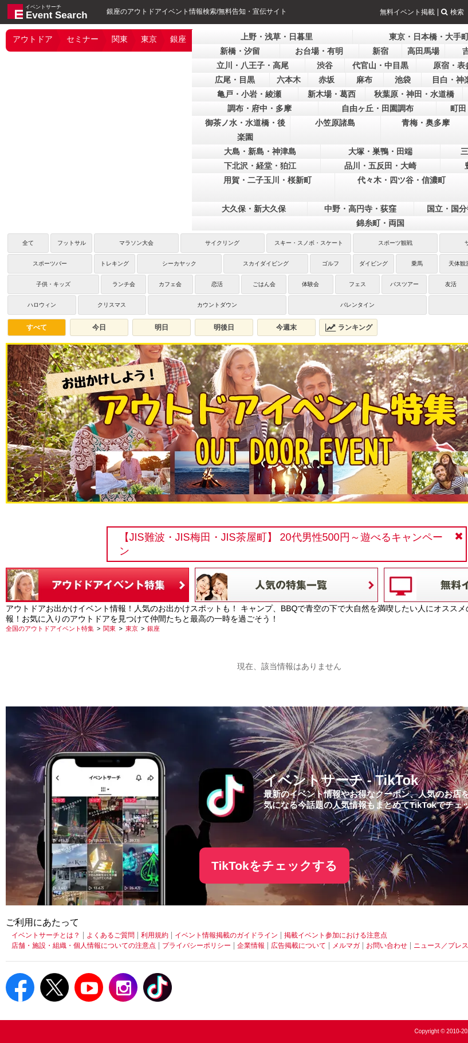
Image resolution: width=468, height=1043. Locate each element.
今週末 (286, 327)
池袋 (403, 79)
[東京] (131, 628)
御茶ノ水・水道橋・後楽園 (245, 130)
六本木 (289, 79)
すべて (36, 327)
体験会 (310, 284)
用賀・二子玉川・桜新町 (267, 180)
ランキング (349, 327)
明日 (161, 327)
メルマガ (346, 946)
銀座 (178, 39)
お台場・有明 (319, 51)
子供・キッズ (53, 284)
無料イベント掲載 (407, 12)
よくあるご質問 (110, 935)
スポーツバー (50, 263)
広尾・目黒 (235, 79)
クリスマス (111, 305)
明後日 (224, 327)
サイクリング (222, 243)
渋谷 (325, 65)
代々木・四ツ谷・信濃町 (401, 180)
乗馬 (417, 263)
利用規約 (154, 935)
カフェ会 (170, 284)
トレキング (114, 263)
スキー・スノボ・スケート (308, 243)
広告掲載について (298, 946)
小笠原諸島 (335, 122)
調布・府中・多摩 (259, 108)
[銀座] (153, 628)
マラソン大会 (136, 243)
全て (28, 243)
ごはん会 (264, 284)
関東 (120, 39)
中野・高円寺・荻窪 (360, 208)
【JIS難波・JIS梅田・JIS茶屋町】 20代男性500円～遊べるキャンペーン (281, 544)
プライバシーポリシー (196, 946)
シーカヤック (179, 263)
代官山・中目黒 (380, 65)
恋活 (217, 284)
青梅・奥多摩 (426, 122)
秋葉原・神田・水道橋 (414, 94)
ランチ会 (123, 284)
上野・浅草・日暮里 (277, 36)
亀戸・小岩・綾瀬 (249, 94)
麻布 (364, 79)
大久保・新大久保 (254, 208)
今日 (99, 327)
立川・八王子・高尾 (253, 65)
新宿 (380, 51)
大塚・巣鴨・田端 (380, 151)
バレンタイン (357, 305)
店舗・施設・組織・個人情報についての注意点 (83, 946)
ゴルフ (330, 263)
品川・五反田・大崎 (380, 165)
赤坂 (326, 79)
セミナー (82, 39)
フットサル (71, 243)
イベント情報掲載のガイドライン (226, 935)
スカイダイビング (266, 263)
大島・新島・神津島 (260, 151)
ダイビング (373, 263)
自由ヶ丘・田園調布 (377, 108)
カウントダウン (217, 305)
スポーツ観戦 (395, 243)
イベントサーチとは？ (45, 935)
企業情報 (251, 946)
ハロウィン (41, 305)
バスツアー (404, 284)
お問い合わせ (386, 946)
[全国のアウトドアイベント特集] (50, 628)
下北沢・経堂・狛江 (260, 165)
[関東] (109, 628)
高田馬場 (423, 51)
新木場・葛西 (332, 94)
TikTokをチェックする (274, 865)
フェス (357, 284)
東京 (149, 39)
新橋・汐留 (240, 51)
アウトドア (33, 39)
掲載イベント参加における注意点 (335, 935)
